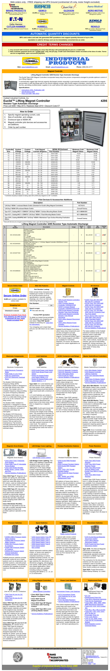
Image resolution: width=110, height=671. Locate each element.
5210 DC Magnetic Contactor (68, 372)
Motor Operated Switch (92, 319)
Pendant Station (63, 471)
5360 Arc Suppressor (12, 375)
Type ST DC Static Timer (93, 618)
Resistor (88, 462)
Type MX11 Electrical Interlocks (95, 599)
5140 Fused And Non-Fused (94, 544)
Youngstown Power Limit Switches (68, 591)
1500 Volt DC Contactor (93, 323)
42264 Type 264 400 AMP (93, 300)
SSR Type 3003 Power (92, 461)
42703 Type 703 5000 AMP (94, 307)
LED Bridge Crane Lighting (42, 457)
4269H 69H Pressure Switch (14, 547)
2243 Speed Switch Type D (41, 542)
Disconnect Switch (91, 539)
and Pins (8, 471)
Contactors (8, 596)
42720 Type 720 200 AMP (93, 324)
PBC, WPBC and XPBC (66, 476)
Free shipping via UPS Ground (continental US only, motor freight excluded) (15, 318)
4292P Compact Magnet (66, 307)
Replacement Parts (64, 478)
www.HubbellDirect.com (29, 67)
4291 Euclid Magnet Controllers (69, 300)
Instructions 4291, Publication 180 (33, 90)
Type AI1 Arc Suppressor (93, 601)
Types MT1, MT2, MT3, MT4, (95, 611)
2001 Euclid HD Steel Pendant (68, 473)
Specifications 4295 (28, 92)
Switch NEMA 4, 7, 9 (39, 381)
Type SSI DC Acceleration (94, 620)
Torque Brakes (10, 466)
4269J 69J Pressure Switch (14, 544)
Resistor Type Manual (65, 316)
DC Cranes (62, 598)
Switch (60, 321)
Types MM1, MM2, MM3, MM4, (95, 603)
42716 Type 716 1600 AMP (94, 321)
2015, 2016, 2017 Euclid (66, 469)
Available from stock (12, 554)
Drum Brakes (9, 462)
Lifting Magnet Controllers (41, 591)
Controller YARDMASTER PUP (68, 308)
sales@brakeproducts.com (93, 657)
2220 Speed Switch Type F (41, 540)
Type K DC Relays (91, 617)
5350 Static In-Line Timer (13, 374)
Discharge (61, 317)
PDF (94, 663)
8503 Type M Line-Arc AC (13, 598)
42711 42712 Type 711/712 (94, 316)
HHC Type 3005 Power (93, 475)
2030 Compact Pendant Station (68, 464)
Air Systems (9, 546)
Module (87, 622)
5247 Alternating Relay (66, 374)
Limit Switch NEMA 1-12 (40, 377)
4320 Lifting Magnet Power (67, 323)
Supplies (61, 324)
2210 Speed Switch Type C (41, 539)
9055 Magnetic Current (92, 624)
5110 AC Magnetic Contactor (68, 370)
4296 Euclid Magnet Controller (68, 314)
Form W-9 (90, 662)
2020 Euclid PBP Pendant (66, 466)
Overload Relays (90, 625)
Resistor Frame (90, 466)
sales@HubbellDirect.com (59, 67)
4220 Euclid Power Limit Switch (42, 370)
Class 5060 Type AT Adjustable (15, 464)
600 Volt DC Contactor (92, 301)
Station (60, 462)
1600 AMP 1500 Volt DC (93, 317)
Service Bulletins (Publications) (68, 326)
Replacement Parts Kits (93, 597)
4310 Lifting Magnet (91, 540)
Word (89, 663)
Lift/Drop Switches (91, 374)
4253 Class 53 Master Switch (95, 379)
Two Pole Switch (90, 314)
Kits (86, 608)
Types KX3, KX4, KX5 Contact (95, 606)
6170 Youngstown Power (66, 594)
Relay (7, 372)
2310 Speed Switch (38, 546)
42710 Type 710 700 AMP (93, 310)
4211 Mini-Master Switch (93, 370)
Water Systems (10, 539)
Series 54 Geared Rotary (40, 375)
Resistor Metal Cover (92, 469)
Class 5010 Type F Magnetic (14, 461)
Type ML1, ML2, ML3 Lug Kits (95, 610)
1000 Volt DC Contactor (93, 305)
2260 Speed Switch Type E (41, 544)
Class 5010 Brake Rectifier (14, 468)
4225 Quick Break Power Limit (42, 372)
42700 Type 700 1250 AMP (94, 303)
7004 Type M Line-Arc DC (14, 594)
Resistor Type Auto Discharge (68, 312)
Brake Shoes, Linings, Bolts (14, 469)
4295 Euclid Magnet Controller (68, 310)
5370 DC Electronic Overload (15, 377)
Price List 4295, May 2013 (30, 93)
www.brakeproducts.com (92, 656)
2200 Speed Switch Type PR (41, 537)
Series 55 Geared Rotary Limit (42, 379)
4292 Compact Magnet (66, 303)
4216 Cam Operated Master (94, 375)
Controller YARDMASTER (67, 305)
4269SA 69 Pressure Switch (14, 551)
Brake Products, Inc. (65, 668)
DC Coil (87, 596)
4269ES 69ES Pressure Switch (15, 537)
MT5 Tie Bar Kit (90, 613)
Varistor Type (62, 301)
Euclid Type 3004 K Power (94, 471)
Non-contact (36, 547)
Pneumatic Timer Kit (92, 615)
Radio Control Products (68, 534)
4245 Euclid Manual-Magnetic (95, 537)
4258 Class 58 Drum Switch (94, 381)
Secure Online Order (15, 295)
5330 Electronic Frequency (14, 370)
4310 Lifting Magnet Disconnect (69, 319)
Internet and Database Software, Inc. (62, 669)
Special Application (11, 553)
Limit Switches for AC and (67, 596)
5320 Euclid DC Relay (65, 375)
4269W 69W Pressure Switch (15, 540)
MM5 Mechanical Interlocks (94, 604)
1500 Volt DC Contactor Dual (94, 312)
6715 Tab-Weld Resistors (66, 600)
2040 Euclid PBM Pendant (67, 461)
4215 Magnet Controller (93, 372)
